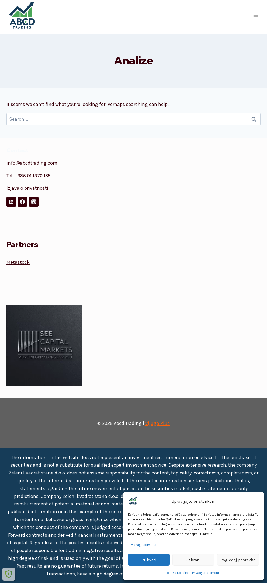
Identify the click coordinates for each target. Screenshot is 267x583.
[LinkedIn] (11, 202)
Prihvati (149, 559)
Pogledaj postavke (237, 559)
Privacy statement (205, 573)
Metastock (18, 262)
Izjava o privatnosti (27, 188)
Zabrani (193, 559)
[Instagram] (34, 202)
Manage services (143, 545)
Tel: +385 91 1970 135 (28, 176)
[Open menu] (256, 17)
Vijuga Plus (157, 423)
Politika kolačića (177, 573)
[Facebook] (22, 202)
